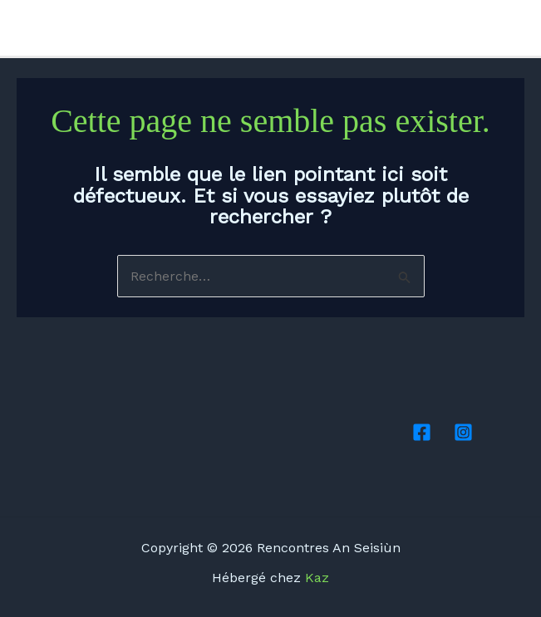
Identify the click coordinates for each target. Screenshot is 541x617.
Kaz (317, 577)
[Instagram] (516, 29)
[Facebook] (491, 29)
